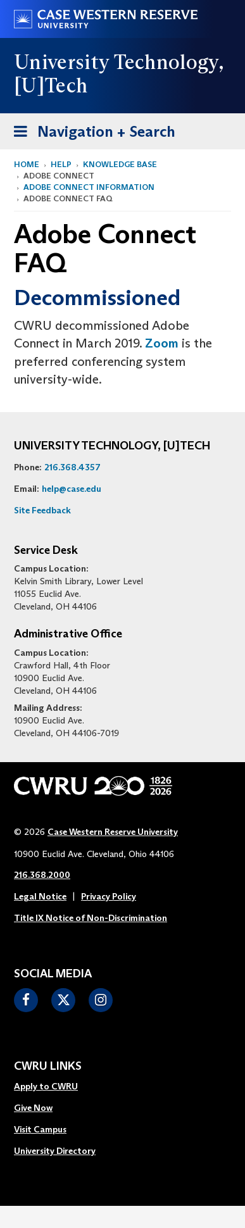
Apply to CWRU (46, 1086)
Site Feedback (42, 510)
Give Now (33, 1107)
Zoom (162, 343)
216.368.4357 (72, 467)
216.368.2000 (42, 874)
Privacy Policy (108, 896)
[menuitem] (55, 1087)
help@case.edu (71, 488)
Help (61, 164)
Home (26, 164)
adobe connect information (88, 187)
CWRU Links (48, 1066)
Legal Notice (40, 896)
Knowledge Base (120, 164)
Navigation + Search (90, 133)
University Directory (55, 1150)
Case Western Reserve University (112, 831)
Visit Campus (40, 1129)
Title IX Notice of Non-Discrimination (90, 918)
